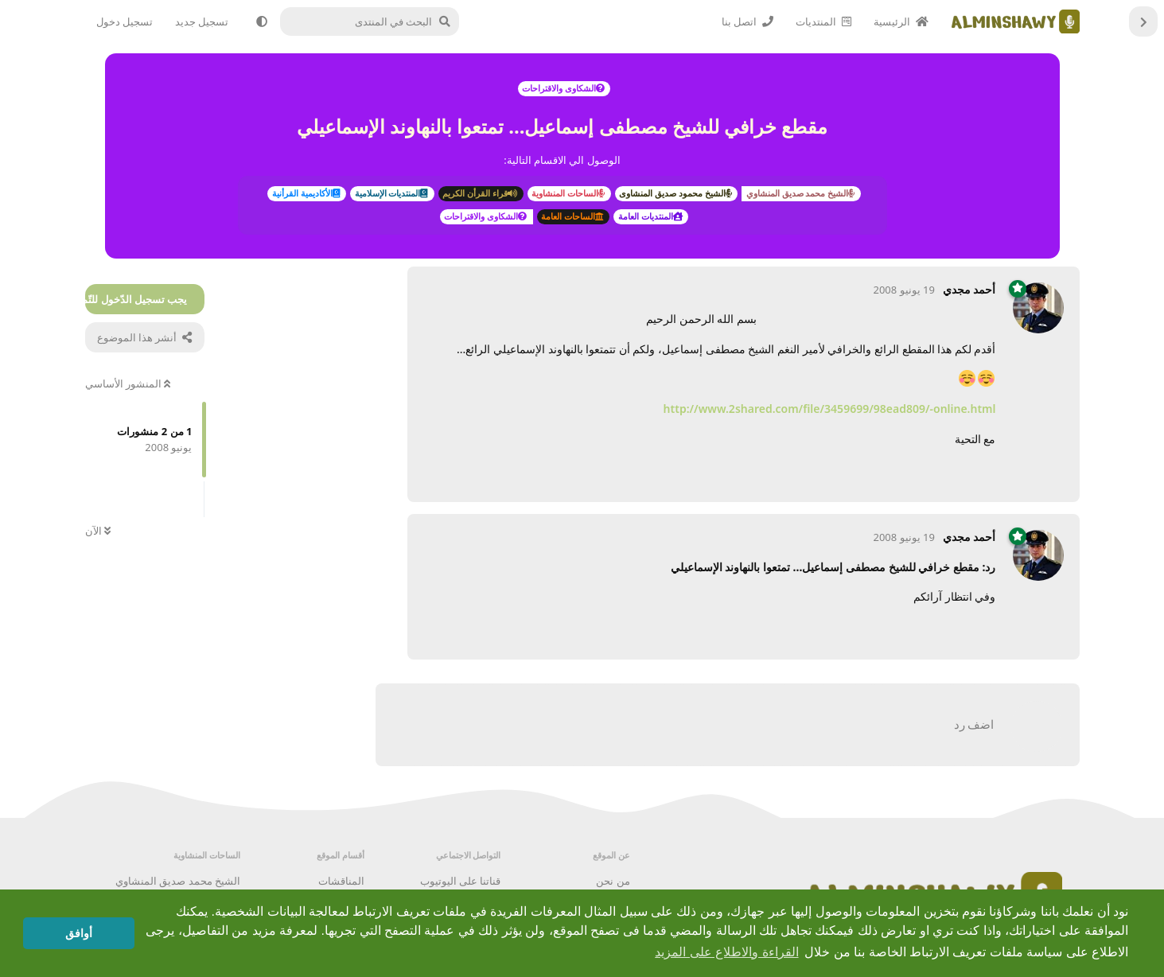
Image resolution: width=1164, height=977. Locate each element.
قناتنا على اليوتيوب (460, 881)
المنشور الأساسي (128, 383)
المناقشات (341, 881)
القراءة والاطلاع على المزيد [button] (726, 952)
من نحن (612, 881)
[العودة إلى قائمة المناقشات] (1143, 21)
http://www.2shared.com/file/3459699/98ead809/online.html (830, 408)
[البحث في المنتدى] (375, 21)
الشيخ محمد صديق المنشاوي (177, 881)
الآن (98, 531)
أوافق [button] (78, 933)
